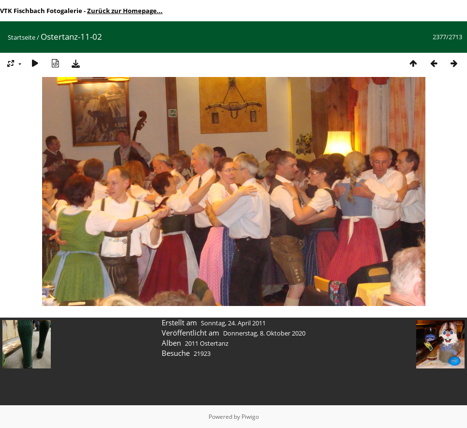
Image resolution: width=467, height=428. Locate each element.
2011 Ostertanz (206, 343)
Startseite (21, 37)
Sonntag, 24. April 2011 (233, 323)
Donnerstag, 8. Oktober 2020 (264, 333)
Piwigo (250, 417)
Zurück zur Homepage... (125, 10)
